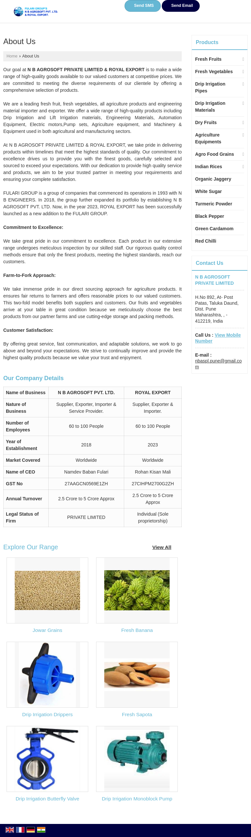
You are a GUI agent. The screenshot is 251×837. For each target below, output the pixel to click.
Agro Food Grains (214, 154)
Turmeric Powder (213, 203)
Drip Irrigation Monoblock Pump (137, 798)
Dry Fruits (206, 122)
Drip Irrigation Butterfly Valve (47, 798)
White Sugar (208, 191)
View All (161, 547)
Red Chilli (205, 241)
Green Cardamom (214, 228)
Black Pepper (209, 216)
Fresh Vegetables (214, 71)
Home (12, 56)
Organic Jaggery (213, 179)
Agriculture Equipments (208, 138)
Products (207, 42)
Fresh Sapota (137, 714)
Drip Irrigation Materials (210, 107)
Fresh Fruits (208, 59)
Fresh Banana (137, 630)
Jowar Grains (47, 630)
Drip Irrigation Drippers (47, 714)
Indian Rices (208, 166)
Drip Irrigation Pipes (210, 87)
